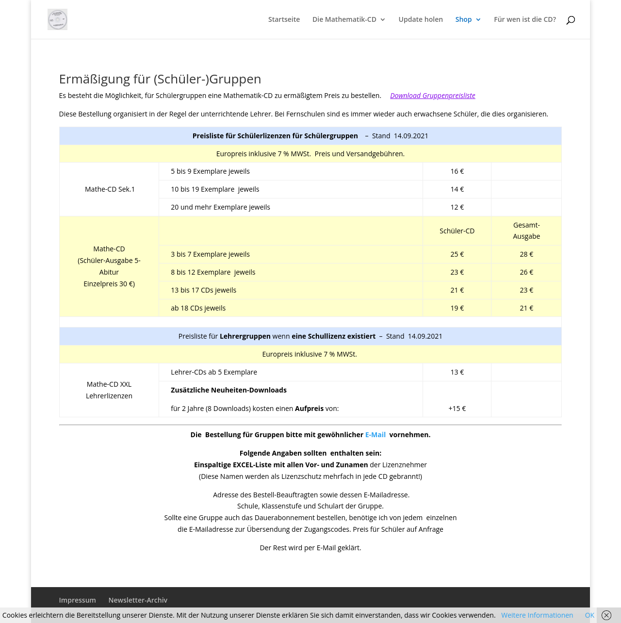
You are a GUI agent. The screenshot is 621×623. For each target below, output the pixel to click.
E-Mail (377, 434)
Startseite (284, 20)
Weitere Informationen (537, 615)
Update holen (421, 20)
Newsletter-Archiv (138, 600)
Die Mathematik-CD (344, 20)
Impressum (77, 600)
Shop (464, 20)
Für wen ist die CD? (525, 20)
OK (589, 615)
